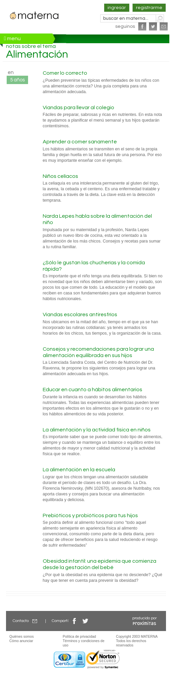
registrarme (149, 7)
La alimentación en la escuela (79, 469)
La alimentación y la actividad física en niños (97, 429)
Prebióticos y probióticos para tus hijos (90, 515)
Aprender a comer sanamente (80, 141)
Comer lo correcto (65, 73)
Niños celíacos (60, 176)
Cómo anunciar (21, 641)
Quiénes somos (21, 636)
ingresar (117, 7)
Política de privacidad (79, 636)
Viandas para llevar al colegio (78, 107)
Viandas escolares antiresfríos (80, 314)
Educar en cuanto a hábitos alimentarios (92, 389)
